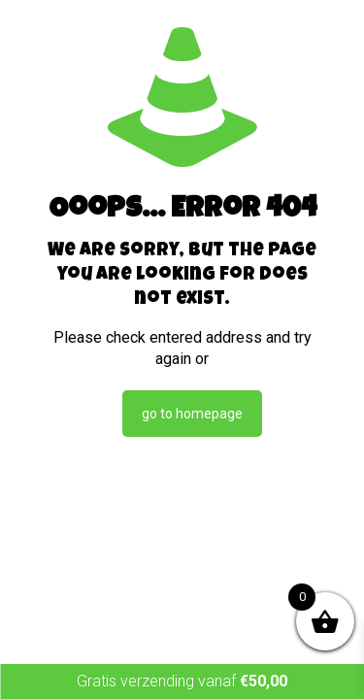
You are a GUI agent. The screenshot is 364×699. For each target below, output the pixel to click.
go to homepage (192, 413)
